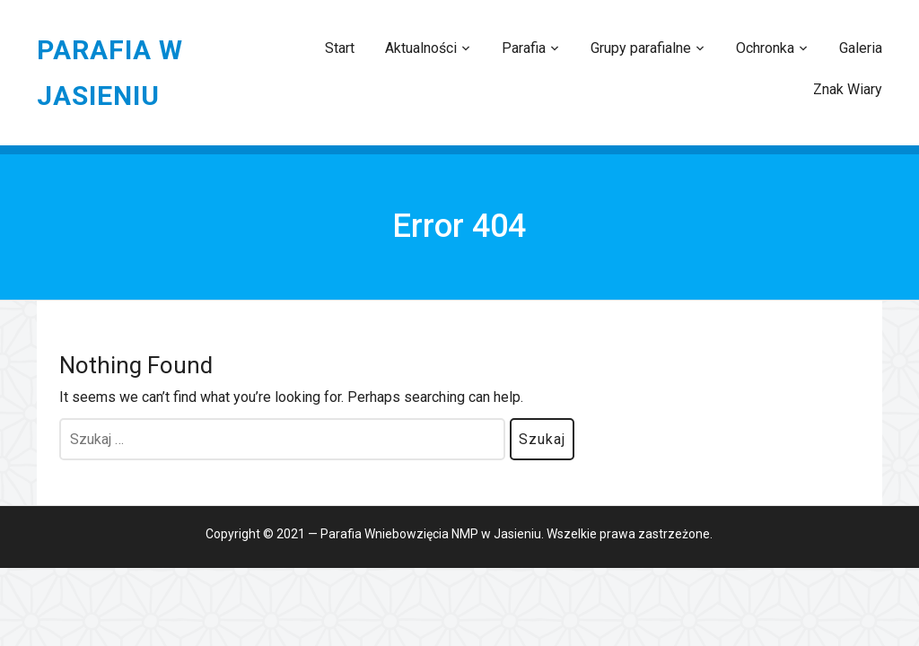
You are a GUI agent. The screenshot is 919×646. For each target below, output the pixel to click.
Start (339, 48)
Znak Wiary (847, 89)
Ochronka (765, 48)
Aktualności (421, 48)
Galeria (860, 48)
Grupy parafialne (641, 48)
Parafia (524, 48)
